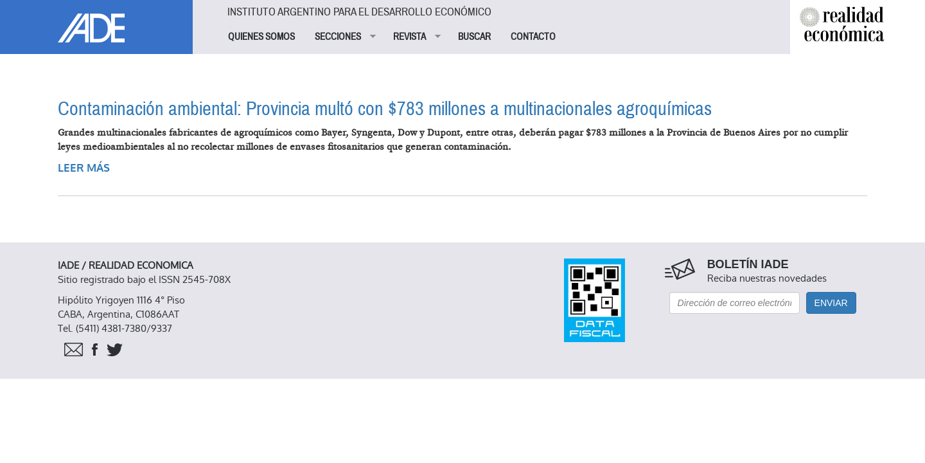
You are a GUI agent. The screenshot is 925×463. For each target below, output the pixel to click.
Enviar (831, 303)
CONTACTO (533, 36)
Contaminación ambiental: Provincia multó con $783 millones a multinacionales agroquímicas (385, 109)
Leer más (84, 168)
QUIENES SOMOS (261, 36)
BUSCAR (474, 36)
